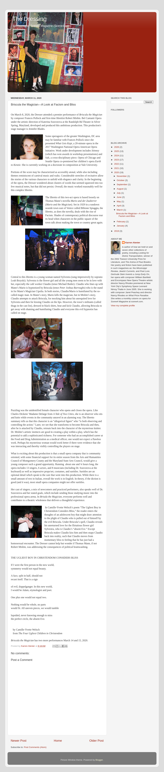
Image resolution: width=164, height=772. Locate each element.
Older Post (96, 740)
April (119, 205)
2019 (117, 231)
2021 (117, 168)
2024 (117, 155)
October (121, 180)
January (121, 226)
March (120, 210)
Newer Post (18, 740)
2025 (117, 151)
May (119, 201)
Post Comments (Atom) (35, 747)
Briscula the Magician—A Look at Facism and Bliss (132, 214)
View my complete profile (123, 305)
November (122, 176)
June (119, 197)
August (120, 189)
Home (58, 740)
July (119, 193)
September (122, 184)
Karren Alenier (132, 242)
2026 (117, 147)
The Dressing (29, 19)
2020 (117, 172)
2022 (117, 164)
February (121, 221)
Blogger (99, 760)
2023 (117, 160)
